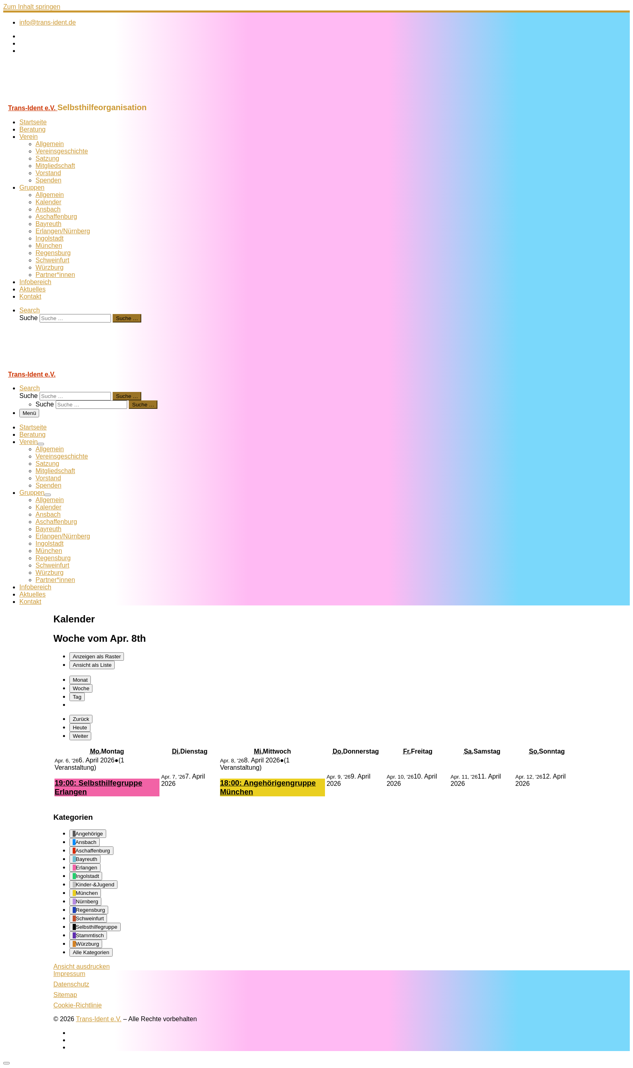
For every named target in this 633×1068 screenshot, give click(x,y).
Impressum (69, 973)
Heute (80, 728)
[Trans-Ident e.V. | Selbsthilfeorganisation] (53, 99)
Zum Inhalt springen (31, 6)
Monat (80, 680)
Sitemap (65, 994)
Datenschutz (71, 984)
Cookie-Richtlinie (77, 1005)
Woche (81, 688)
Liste (92, 665)
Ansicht (81, 966)
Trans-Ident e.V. (99, 1019)
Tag (77, 697)
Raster (97, 656)
